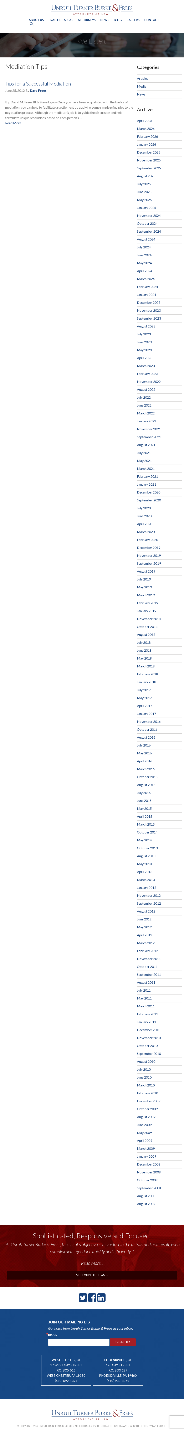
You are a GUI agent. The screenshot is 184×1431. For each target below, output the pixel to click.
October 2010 (147, 1046)
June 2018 (144, 650)
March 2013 (146, 880)
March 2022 (146, 413)
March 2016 (146, 769)
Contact (151, 20)
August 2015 (146, 785)
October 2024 (147, 223)
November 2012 (149, 895)
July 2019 (144, 579)
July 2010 (144, 1069)
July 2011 (144, 990)
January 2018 (146, 682)
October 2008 (147, 1180)
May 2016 (144, 753)
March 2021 (146, 468)
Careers (133, 20)
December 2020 (148, 492)
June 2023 (144, 342)
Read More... (92, 1263)
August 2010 (146, 1061)
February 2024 (147, 287)
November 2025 (149, 160)
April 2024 (144, 271)
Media (141, 86)
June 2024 (144, 255)
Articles (142, 78)
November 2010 (149, 1038)
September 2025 (149, 168)
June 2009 (144, 1125)
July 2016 (144, 745)
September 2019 (149, 563)
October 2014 (147, 832)
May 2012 (144, 927)
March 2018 (146, 666)
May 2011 (144, 998)
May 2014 (144, 840)
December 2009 (148, 1101)
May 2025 (144, 200)
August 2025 (146, 176)
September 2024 (149, 231)
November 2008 (149, 1172)
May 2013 (144, 864)
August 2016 (146, 737)
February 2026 (147, 136)
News (104, 20)
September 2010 (149, 1053)
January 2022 (146, 421)
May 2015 (144, 808)
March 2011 (146, 1006)
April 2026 (144, 121)
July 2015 (144, 793)
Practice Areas (60, 20)
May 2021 (144, 461)
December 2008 (148, 1164)
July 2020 (144, 508)
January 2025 (146, 208)
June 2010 (144, 1077)
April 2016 (144, 761)
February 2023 (147, 374)
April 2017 (144, 706)
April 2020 (144, 524)
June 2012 (144, 919)
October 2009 (147, 1109)
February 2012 (147, 951)
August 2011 (146, 982)
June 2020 (144, 516)
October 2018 (147, 627)
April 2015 (144, 816)
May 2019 (144, 587)
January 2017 (146, 714)
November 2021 (149, 429)
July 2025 (144, 184)
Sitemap (105, 1426)
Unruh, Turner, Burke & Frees (92, 9)
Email (52, 1334)
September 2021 (149, 437)
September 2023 (149, 318)
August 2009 (146, 1117)
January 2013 (146, 887)
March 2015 (146, 824)
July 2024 (144, 247)
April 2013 (144, 872)
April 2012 (144, 935)
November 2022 (149, 381)
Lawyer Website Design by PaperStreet (143, 1426)
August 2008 (146, 1196)
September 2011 (149, 974)
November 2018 (149, 619)
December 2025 (148, 152)
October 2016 (147, 729)
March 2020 (146, 532)
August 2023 (146, 326)
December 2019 (148, 547)
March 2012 (146, 943)
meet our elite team (92, 1275)
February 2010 (147, 1093)
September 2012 (149, 903)
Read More (13, 123)
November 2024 (149, 215)
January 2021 (146, 484)
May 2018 (144, 658)
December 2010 (148, 1030)
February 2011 (147, 1014)
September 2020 (149, 500)
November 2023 (149, 310)
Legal (115, 1426)
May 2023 (144, 350)
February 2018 (147, 674)
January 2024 (146, 294)
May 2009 (144, 1133)
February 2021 (147, 476)
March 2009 (146, 1148)
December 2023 (148, 302)
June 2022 (144, 405)
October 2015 (147, 777)
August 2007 (146, 1204)
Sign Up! (123, 1342)
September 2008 (149, 1188)
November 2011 (149, 959)
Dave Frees (38, 90)
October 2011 (147, 966)
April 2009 (144, 1140)
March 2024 (146, 279)
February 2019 (147, 603)
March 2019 (146, 595)
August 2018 (146, 634)
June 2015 (144, 800)
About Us (36, 20)
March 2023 (146, 366)
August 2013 (146, 856)
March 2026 (146, 128)
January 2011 (146, 1022)
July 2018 (144, 642)
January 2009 (146, 1156)
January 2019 (146, 611)
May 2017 (144, 698)
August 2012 (146, 911)
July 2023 (144, 334)
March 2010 (146, 1085)
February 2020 (147, 540)
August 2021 (146, 445)
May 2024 (144, 263)
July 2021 (144, 453)
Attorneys (87, 20)
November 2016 (149, 721)
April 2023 (144, 358)
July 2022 (144, 397)
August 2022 (146, 389)
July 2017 (144, 690)
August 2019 (146, 571)
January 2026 (146, 144)
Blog (118, 20)
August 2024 (146, 239)
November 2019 (149, 555)
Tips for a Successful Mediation (38, 84)
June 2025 (144, 192)
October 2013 (147, 848)
